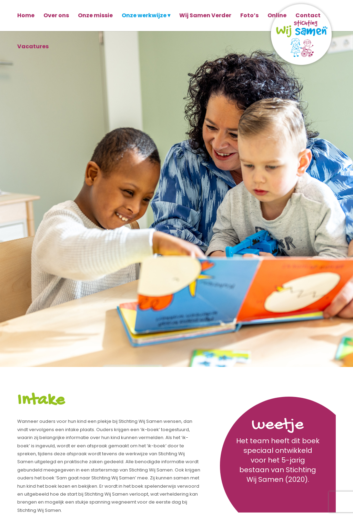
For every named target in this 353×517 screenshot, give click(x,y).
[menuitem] (26, 15)
